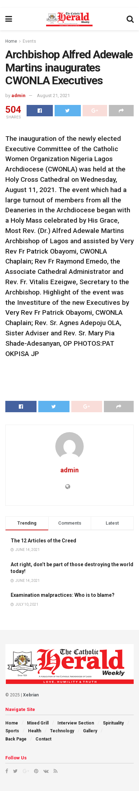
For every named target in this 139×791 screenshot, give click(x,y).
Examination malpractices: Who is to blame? (63, 595)
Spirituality (113, 723)
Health (34, 730)
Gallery (90, 730)
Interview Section (75, 723)
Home (11, 41)
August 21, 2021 (53, 95)
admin (18, 95)
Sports (12, 730)
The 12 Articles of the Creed (43, 540)
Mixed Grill (38, 723)
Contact (43, 739)
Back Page (16, 739)
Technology (62, 730)
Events (29, 41)
